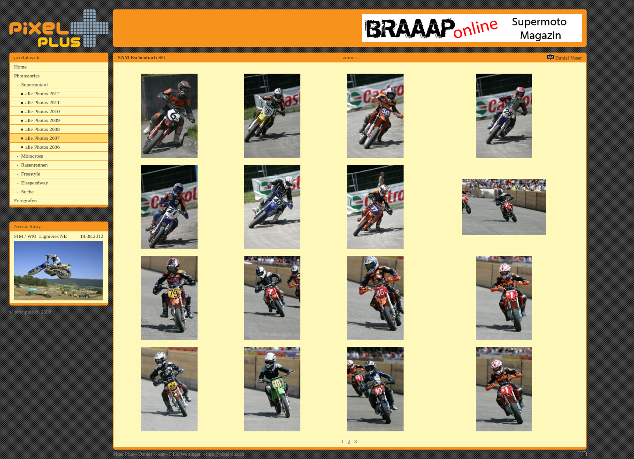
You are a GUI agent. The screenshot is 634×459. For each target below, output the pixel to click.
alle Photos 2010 (42, 111)
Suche (27, 191)
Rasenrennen (34, 165)
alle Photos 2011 (42, 102)
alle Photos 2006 (42, 147)
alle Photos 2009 (42, 120)
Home (20, 66)
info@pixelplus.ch (225, 454)
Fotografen (25, 200)
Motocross (32, 156)
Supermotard (34, 84)
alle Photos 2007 (42, 138)
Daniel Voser (568, 58)
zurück (350, 57)
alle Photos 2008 (42, 129)
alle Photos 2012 (42, 93)
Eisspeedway (34, 182)
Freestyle (30, 173)
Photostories (26, 75)
